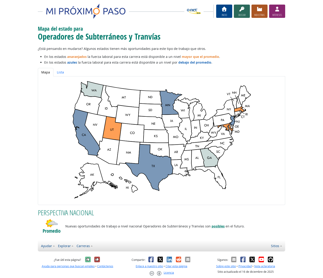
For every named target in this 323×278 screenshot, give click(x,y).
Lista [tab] (60, 72)
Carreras (83, 246)
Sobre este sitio (226, 266)
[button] (52, 223)
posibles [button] (218, 226)
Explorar (64, 246)
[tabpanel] (161, 141)
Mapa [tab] (45, 72)
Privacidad (245, 266)
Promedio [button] (52, 231)
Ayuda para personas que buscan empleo (68, 266)
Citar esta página (176, 266)
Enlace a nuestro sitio (149, 266)
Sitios (275, 246)
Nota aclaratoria (264, 266)
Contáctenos (105, 266)
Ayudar (46, 246)
